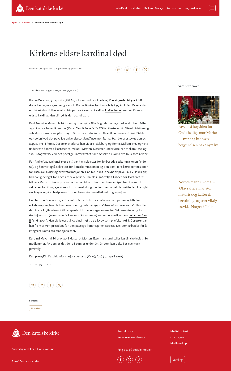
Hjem (14, 22)
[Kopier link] (127, 69)
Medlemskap (178, 343)
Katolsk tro (174, 8)
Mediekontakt (179, 331)
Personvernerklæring (131, 337)
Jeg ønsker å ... (193, 8)
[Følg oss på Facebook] (120, 359)
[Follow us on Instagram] (138, 359)
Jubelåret (121, 8)
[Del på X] (145, 69)
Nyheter (135, 8)
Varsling (177, 359)
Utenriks (35, 308)
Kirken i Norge (153, 8)
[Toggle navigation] (212, 8)
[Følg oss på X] (129, 359)
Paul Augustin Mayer (122, 100)
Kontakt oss (125, 331)
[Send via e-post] (119, 69)
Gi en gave (177, 337)
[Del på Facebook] (136, 69)
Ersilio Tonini (113, 110)
